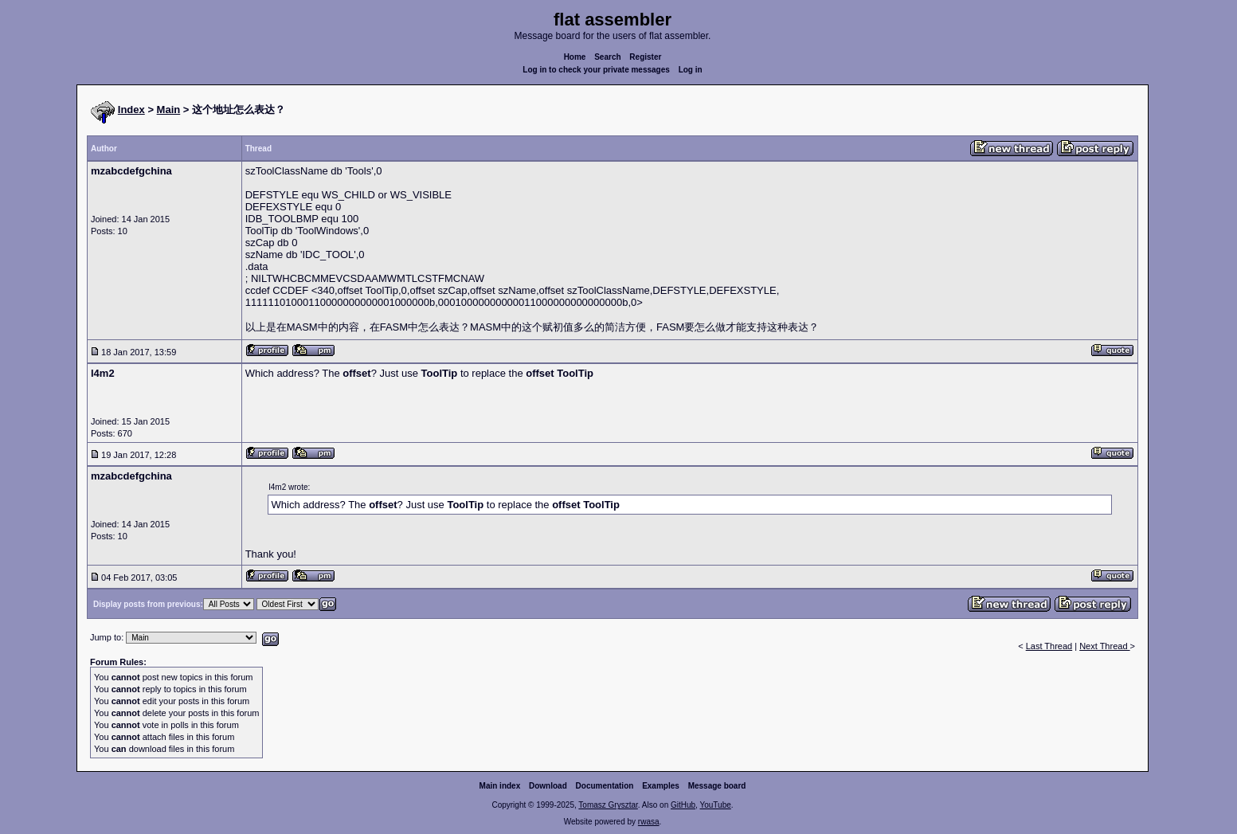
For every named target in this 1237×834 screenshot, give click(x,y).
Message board (717, 785)
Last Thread (1049, 646)
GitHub (683, 805)
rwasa (649, 821)
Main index (500, 785)
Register (645, 57)
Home (575, 57)
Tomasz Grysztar (607, 805)
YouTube (714, 805)
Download (548, 785)
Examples (660, 785)
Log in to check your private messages (596, 69)
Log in (691, 69)
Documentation (605, 785)
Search (607, 57)
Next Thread (1104, 646)
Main (169, 110)
